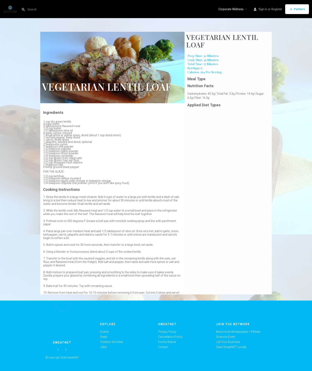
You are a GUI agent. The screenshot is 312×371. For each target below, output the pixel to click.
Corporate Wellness (231, 9)
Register (276, 9)
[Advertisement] (228, 139)
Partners (297, 9)
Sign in (263, 9)
